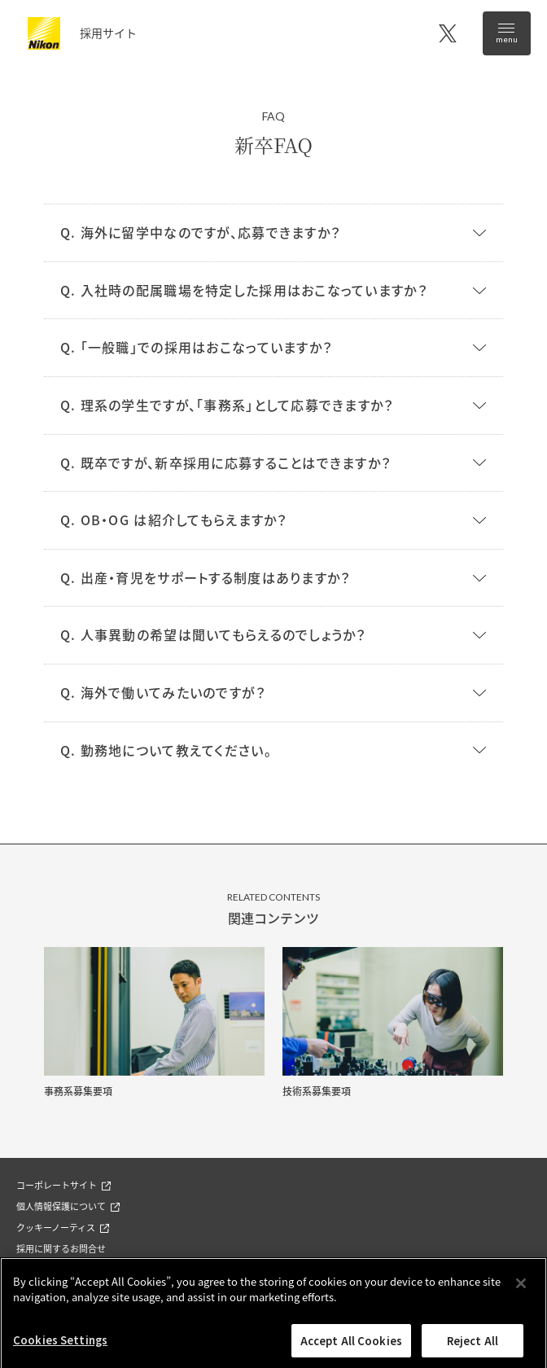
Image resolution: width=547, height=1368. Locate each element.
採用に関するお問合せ (61, 1248)
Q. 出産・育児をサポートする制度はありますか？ (205, 577)
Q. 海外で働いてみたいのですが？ (163, 692)
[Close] (521, 1291)
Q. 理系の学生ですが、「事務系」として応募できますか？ (227, 404)
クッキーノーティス (62, 1227)
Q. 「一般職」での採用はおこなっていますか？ (196, 347)
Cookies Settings (60, 1347)
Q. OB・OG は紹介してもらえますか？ (173, 519)
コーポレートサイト (63, 1184)
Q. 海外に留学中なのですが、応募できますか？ (200, 232)
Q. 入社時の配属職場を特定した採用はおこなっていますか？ (243, 290)
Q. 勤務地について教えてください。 (166, 750)
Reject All (472, 1348)
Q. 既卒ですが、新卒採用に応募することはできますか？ (226, 462)
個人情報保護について (68, 1205)
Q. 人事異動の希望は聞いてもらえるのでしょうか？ (213, 634)
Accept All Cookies (351, 1348)
